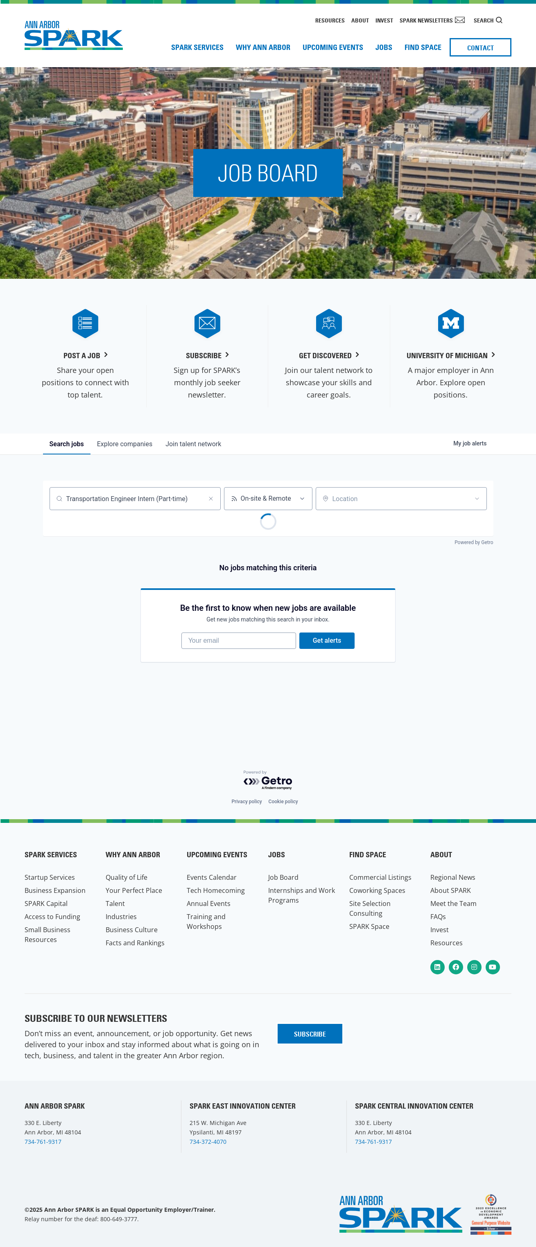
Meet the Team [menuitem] (453, 903)
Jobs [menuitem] (383, 47)
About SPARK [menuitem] (450, 890)
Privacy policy (246, 801)
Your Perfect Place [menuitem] (134, 890)
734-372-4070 (208, 1141)
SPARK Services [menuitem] (197, 47)
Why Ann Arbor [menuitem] (263, 47)
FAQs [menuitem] (438, 916)
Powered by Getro (474, 542)
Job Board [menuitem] (283, 877)
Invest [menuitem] (384, 20)
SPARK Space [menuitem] (369, 926)
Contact (480, 48)
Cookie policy (283, 801)
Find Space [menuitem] (423, 47)
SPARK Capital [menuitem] (46, 903)
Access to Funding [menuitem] (52, 916)
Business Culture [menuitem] (132, 929)
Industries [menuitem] (121, 916)
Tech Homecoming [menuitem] (216, 890)
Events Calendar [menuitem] (212, 877)
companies (124, 444)
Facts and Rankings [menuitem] (135, 942)
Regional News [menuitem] (452, 877)
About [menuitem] (360, 20)
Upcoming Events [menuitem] (333, 47)
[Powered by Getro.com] (268, 780)
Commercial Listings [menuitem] (380, 877)
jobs (67, 444)
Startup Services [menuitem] (50, 877)
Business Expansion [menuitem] (55, 890)
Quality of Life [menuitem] (126, 877)
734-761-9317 (43, 1141)
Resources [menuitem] (330, 20)
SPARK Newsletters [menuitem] (426, 20)
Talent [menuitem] (115, 903)
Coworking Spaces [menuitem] (377, 890)
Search (484, 20)
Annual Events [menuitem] (209, 903)
